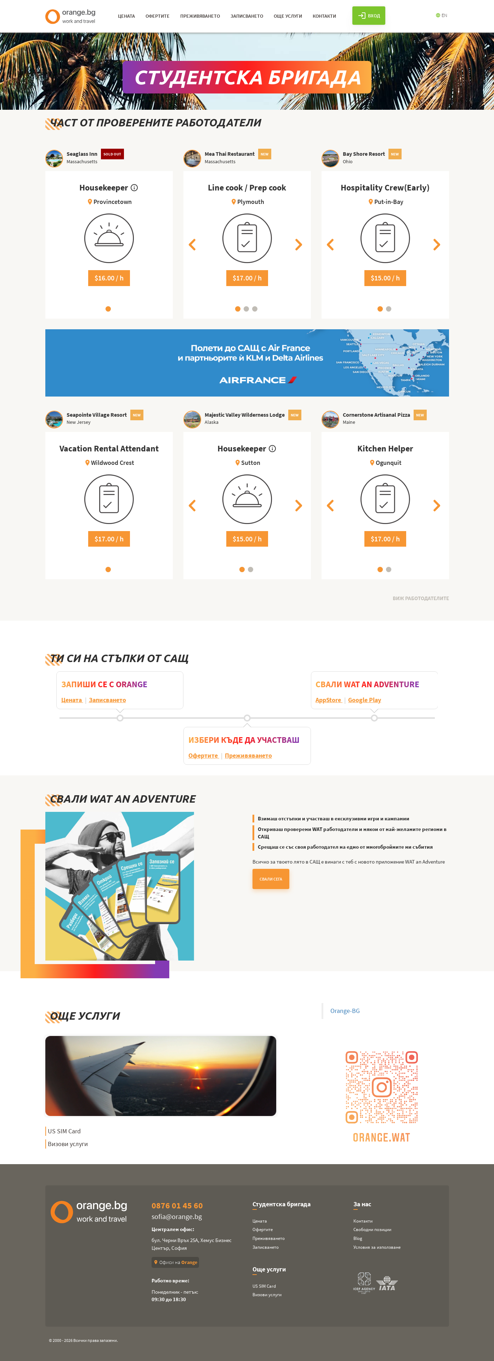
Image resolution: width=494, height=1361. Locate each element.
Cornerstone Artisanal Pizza (376, 414)
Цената (72, 700)
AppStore (329, 700)
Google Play (364, 700)
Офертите (203, 755)
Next (300, 245)
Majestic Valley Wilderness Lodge (245, 414)
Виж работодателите (421, 598)
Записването (107, 700)
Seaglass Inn (82, 153)
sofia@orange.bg (177, 1216)
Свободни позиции (372, 1229)
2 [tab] (246, 309)
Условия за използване (377, 1247)
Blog (357, 1238)
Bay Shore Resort (364, 153)
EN (441, 15)
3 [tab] (254, 309)
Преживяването (248, 755)
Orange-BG (345, 1011)
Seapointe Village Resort (97, 414)
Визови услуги (68, 1144)
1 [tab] (108, 309)
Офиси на (175, 1262)
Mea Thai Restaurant (230, 153)
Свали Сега (271, 879)
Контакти (363, 1221)
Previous (194, 245)
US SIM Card (64, 1131)
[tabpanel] (109, 245)
